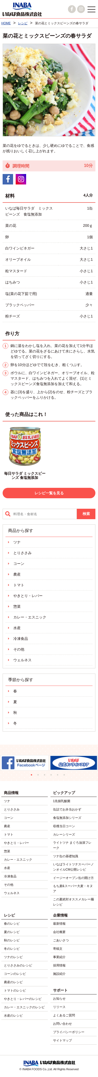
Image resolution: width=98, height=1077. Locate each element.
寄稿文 (57, 949)
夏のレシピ (12, 932)
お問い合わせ (62, 1024)
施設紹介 (59, 974)
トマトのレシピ (15, 990)
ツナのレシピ (13, 957)
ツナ (17, 542)
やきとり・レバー (28, 596)
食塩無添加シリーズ (67, 818)
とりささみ (22, 553)
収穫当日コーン (64, 826)
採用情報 (59, 965)
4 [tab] (52, 776)
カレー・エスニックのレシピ (24, 1007)
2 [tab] (39, 776)
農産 (17, 574)
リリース (59, 1007)
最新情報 (59, 923)
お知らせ (59, 998)
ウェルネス (22, 660)
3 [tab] (46, 776)
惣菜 (17, 606)
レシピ (9, 915)
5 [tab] (59, 776)
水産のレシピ (13, 1015)
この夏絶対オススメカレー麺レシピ (73, 901)
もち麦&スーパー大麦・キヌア (73, 888)
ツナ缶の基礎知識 (65, 856)
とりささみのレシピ (18, 965)
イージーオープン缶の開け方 (73, 878)
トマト (18, 585)
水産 (17, 628)
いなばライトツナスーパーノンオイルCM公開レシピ (73, 866)
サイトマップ (62, 1040)
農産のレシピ (13, 982)
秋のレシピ (12, 940)
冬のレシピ (12, 949)
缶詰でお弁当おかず (67, 809)
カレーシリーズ (64, 834)
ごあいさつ (61, 940)
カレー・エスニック (29, 617)
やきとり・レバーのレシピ (23, 999)
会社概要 (59, 932)
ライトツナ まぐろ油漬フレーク (72, 845)
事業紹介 (59, 957)
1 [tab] (33, 776)
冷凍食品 (20, 638)
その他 (18, 649)
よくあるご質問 (64, 1015)
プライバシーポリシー (68, 1032)
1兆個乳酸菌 (62, 801)
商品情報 (11, 793)
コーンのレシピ (15, 974)
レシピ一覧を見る (49, 493)
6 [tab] (65, 776)
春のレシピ (12, 923)
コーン (18, 563)
